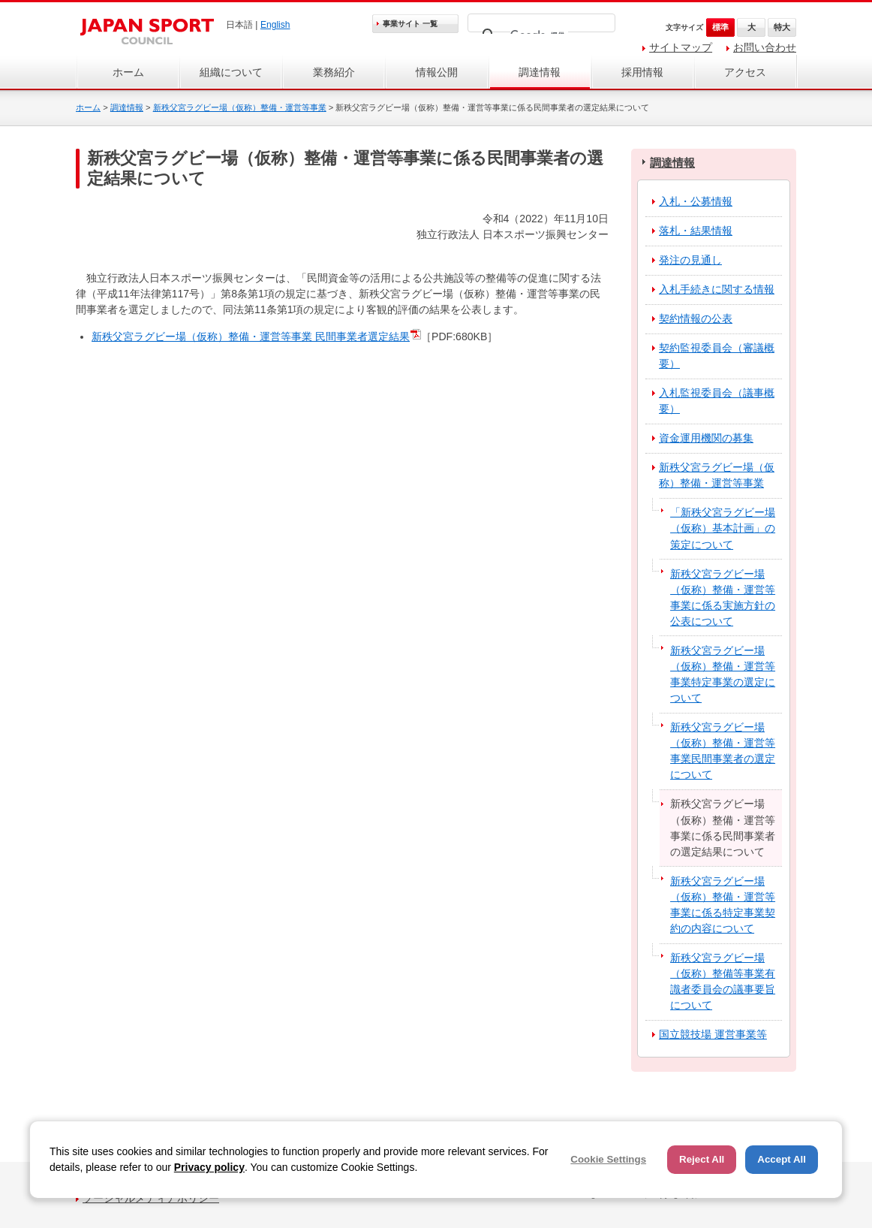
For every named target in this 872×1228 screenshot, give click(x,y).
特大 (782, 27)
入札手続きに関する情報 (716, 289)
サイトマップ (680, 47)
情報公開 (437, 72)
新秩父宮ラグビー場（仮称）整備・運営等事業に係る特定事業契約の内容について (722, 904)
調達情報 (540, 72)
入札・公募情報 (695, 201)
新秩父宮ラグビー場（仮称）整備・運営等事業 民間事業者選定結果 (251, 336)
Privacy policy (209, 1167)
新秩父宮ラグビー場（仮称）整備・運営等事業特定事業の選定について (722, 674)
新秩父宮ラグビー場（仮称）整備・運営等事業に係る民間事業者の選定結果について (722, 827)
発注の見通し (690, 260)
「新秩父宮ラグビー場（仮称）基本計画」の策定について (722, 528)
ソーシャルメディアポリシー (151, 1198)
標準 (720, 27)
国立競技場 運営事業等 (713, 1034)
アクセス (745, 72)
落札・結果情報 (695, 231)
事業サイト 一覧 (410, 24)
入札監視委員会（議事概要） (716, 401)
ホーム (128, 72)
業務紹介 (334, 72)
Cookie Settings (608, 1159)
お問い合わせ (764, 47)
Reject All (701, 1159)
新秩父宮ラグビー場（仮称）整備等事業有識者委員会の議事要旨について (722, 981)
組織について (231, 72)
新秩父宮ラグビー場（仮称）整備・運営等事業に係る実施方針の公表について (722, 597)
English (275, 25)
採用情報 (642, 72)
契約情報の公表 (695, 318)
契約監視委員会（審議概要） (716, 356)
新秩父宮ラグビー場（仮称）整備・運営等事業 (239, 107)
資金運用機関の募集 (706, 438)
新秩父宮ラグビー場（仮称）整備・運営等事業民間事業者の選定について (722, 750)
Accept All (781, 1159)
